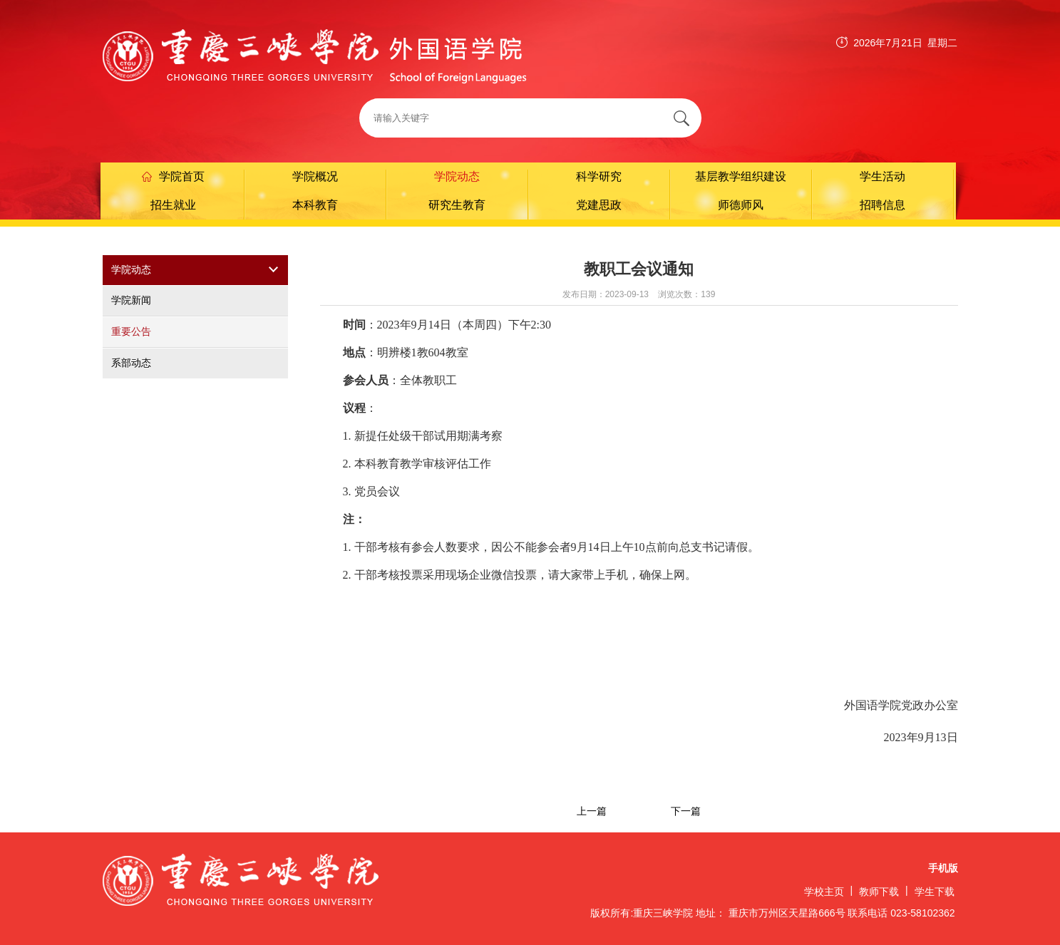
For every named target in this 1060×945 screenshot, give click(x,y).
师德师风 (740, 205)
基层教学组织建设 (740, 176)
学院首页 (173, 176)
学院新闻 (131, 300)
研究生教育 (456, 205)
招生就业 (173, 205)
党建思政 (599, 205)
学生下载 (934, 891)
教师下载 (879, 891)
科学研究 (599, 176)
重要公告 (131, 331)
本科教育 (315, 205)
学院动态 (457, 176)
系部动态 (131, 362)
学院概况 (315, 176)
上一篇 (592, 811)
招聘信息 (882, 205)
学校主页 (824, 891)
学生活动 (882, 176)
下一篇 (686, 811)
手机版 (943, 868)
